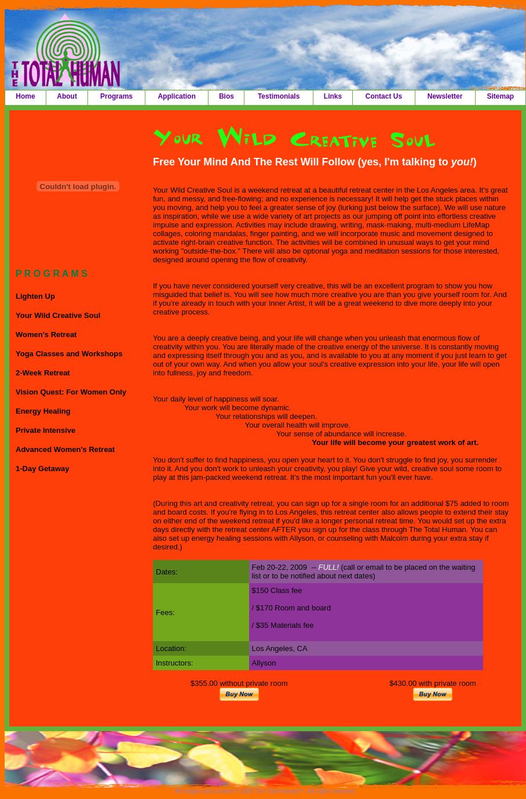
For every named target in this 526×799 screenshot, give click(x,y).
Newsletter (445, 96)
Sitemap (500, 96)
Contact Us (384, 96)
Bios (226, 96)
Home (25, 96)
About (67, 96)
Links (333, 96)
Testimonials (278, 96)
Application (176, 96)
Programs (116, 96)
